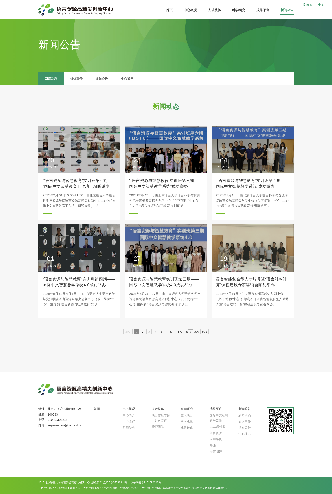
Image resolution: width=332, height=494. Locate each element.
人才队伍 (214, 10)
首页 (169, 10)
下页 (180, 331)
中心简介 (129, 415)
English (308, 4)
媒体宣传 (76, 79)
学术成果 (187, 421)
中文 (321, 4)
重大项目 (187, 415)
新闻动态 (51, 79)
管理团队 (158, 427)
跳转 (204, 331)
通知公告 (102, 79)
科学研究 (238, 10)
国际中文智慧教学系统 (219, 418)
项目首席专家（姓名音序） (161, 418)
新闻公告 (287, 10)
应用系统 (216, 439)
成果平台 (262, 10)
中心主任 (129, 421)
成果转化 (187, 428)
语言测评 (216, 451)
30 (171, 331)
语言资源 (216, 433)
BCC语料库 (217, 427)
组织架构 (129, 428)
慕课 (213, 445)
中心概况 (190, 10)
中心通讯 (128, 79)
